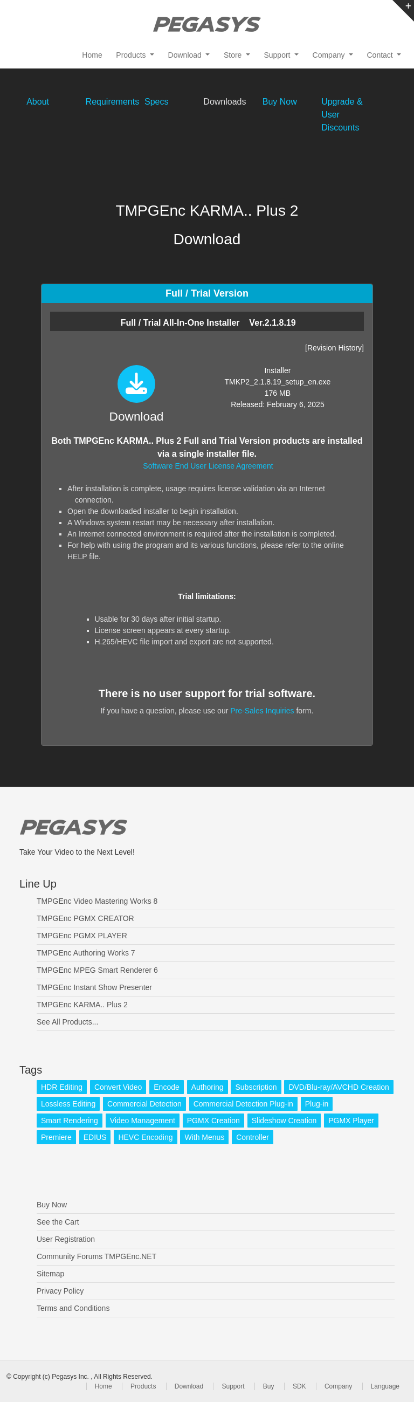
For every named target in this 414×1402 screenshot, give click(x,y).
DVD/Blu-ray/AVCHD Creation (338, 1087)
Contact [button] (381, 55)
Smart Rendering (69, 1120)
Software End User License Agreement (208, 466)
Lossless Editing (68, 1103)
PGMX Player (351, 1120)
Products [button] (132, 55)
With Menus (204, 1137)
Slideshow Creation (284, 1120)
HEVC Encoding (145, 1137)
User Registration (66, 1239)
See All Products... (67, 1022)
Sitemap (50, 1273)
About (37, 101)
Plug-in (317, 1103)
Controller (252, 1137)
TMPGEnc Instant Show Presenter (94, 987)
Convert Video (118, 1087)
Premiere (56, 1137)
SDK (299, 1386)
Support (233, 1386)
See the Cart (58, 1222)
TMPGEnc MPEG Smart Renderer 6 (97, 970)
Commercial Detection (144, 1103)
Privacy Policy (60, 1291)
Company (338, 1386)
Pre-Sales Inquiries (262, 710)
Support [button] (278, 55)
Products (143, 1386)
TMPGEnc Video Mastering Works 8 (97, 901)
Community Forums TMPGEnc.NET (96, 1256)
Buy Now (280, 101)
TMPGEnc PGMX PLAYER (82, 935)
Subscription (256, 1087)
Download (189, 1386)
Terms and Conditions (73, 1308)
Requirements (113, 101)
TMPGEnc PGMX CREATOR (85, 918)
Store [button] (234, 55)
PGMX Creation (213, 1120)
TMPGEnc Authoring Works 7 (86, 953)
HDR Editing (61, 1087)
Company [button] (330, 55)
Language (385, 1386)
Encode (166, 1087)
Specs (156, 101)
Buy (268, 1386)
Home (92, 55)
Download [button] (186, 55)
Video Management (142, 1120)
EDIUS (95, 1137)
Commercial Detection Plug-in (243, 1103)
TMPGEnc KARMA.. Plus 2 (82, 1004)
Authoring (207, 1087)
